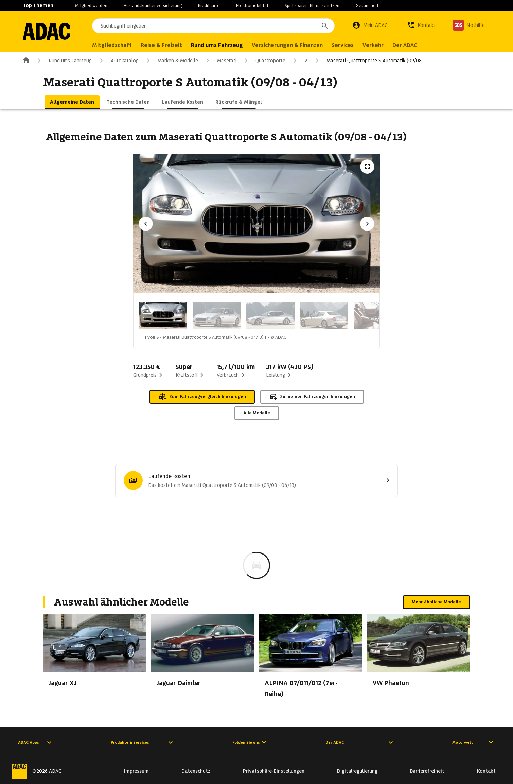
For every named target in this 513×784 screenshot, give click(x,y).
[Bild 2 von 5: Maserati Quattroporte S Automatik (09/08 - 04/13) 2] (217, 315)
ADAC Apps (35, 742)
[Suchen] (324, 25)
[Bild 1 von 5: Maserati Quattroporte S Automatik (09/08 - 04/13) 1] (163, 315)
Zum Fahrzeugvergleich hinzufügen (202, 397)
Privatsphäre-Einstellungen (273, 771)
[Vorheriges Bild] (146, 224)
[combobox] (213, 25)
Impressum (136, 771)
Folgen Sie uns (250, 742)
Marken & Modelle (171, 60)
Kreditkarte (209, 5)
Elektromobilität (252, 5)
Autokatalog (118, 60)
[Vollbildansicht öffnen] (367, 166)
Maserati (220, 60)
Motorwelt (473, 742)
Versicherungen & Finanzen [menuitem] (287, 45)
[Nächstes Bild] (367, 224)
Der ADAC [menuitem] (404, 45)
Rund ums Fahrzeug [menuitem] (217, 45)
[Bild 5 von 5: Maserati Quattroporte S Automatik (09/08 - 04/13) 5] (378, 315)
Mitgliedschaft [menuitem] (112, 45)
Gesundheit (367, 5)
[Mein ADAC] (370, 25)
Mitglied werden (91, 5)
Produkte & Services (143, 742)
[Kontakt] (421, 25)
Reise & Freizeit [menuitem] (161, 45)
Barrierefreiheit (427, 771)
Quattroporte (263, 60)
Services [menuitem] (343, 45)
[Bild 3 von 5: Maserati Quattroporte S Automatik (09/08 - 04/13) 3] (270, 315)
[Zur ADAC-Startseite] (46, 31)
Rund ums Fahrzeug (63, 60)
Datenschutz (195, 771)
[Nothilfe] (469, 25)
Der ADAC (360, 742)
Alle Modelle (256, 413)
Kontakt (486, 771)
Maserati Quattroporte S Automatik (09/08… (369, 60)
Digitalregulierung (357, 771)
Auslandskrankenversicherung (153, 5)
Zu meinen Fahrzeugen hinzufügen (312, 397)
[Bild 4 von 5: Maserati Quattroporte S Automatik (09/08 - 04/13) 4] (324, 315)
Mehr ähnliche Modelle (436, 602)
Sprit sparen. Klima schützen (312, 5)
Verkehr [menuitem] (373, 45)
